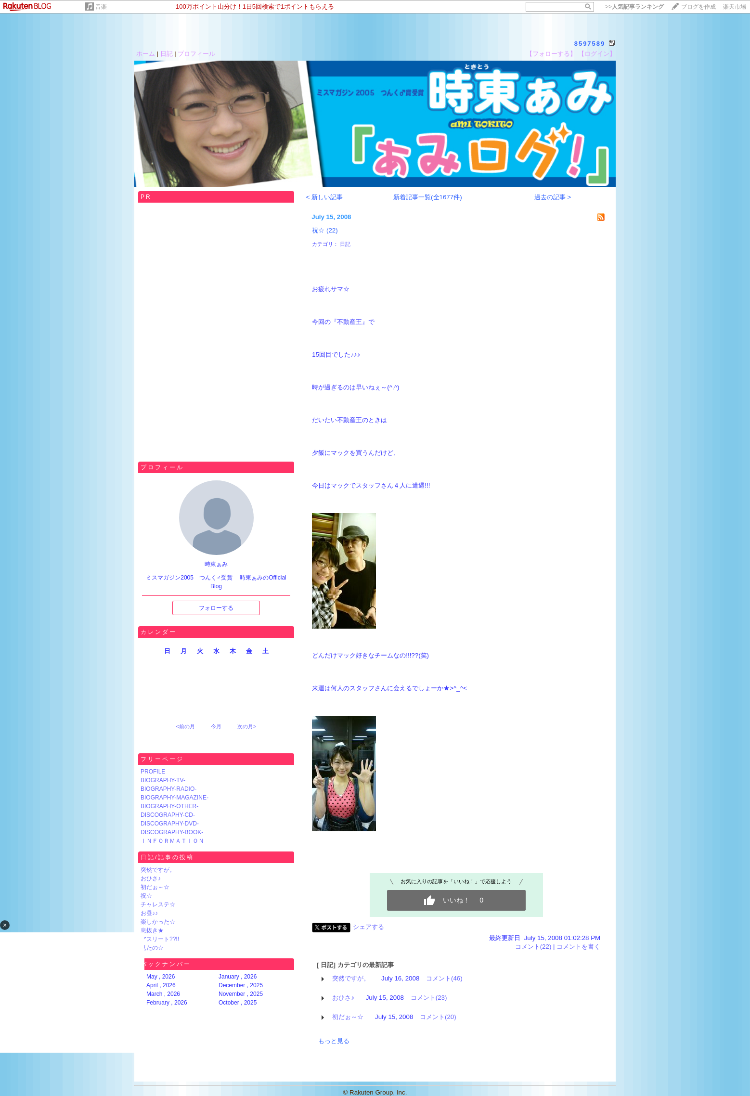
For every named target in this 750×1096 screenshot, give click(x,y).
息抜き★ (152, 930)
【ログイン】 (597, 53)
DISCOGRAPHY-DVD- (170, 823)
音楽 (101, 6)
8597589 (590, 43)
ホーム (145, 53)
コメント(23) (429, 997)
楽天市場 (734, 6)
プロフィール (196, 53)
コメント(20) (438, 1016)
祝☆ (146, 895)
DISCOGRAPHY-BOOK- (172, 832)
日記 (166, 53)
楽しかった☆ (158, 921)
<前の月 (185, 726)
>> (634, 6)
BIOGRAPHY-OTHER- (169, 806)
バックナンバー (166, 964)
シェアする (368, 926)
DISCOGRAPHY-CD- (168, 815)
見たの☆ (152, 947)
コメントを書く (578, 946)
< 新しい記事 (324, 197)
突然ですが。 (158, 869)
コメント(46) (444, 978)
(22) (332, 230)
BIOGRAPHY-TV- (163, 780)
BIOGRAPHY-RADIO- (168, 789)
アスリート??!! (160, 939)
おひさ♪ (151, 878)
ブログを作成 (698, 6)
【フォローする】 (551, 53)
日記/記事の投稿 (167, 857)
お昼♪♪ (149, 913)
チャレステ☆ (158, 904)
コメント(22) (533, 946)
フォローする (216, 608)
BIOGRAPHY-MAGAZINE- (174, 797)
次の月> (246, 726)
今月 (216, 726)
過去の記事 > (552, 197)
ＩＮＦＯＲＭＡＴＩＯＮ (172, 841)
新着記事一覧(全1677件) (427, 197)
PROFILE (153, 771)
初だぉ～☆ (155, 887)
